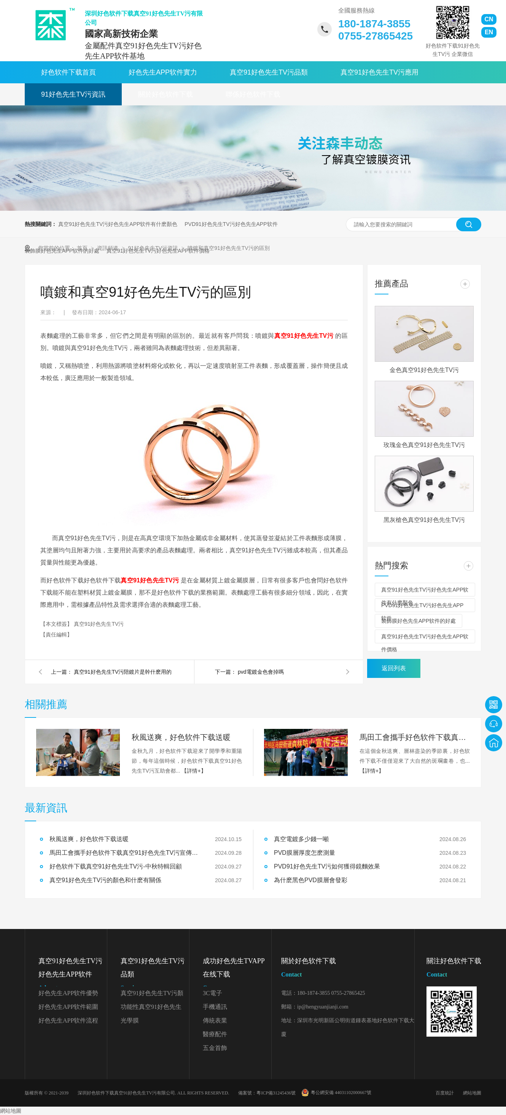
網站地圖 (472, 1093)
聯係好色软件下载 (253, 94)
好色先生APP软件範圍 (68, 1007)
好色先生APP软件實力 (163, 72)
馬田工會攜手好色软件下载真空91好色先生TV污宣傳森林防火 (415, 737)
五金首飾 (215, 1048)
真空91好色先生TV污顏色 (152, 995)
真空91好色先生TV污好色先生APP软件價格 (424, 638)
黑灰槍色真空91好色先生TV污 (424, 520)
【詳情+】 (193, 771)
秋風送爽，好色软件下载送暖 (89, 839)
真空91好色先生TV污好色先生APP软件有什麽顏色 (117, 224)
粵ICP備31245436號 (276, 1093)
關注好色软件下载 (453, 969)
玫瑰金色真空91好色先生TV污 (424, 445)
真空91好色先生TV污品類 (269, 72)
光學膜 (130, 1020)
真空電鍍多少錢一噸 (301, 839)
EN (489, 32)
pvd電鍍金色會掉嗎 (261, 672)
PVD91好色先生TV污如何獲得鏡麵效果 (327, 866)
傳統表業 (215, 1020)
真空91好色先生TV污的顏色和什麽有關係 (105, 880)
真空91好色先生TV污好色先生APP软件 (72, 975)
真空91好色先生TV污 (99, 624)
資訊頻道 (108, 248)
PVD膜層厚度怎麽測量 (304, 852)
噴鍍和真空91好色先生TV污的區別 (228, 248)
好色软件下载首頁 (68, 72)
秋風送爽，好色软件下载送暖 (181, 737)
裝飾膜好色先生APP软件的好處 (418, 621)
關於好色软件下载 (165, 94)
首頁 (83, 248)
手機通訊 (215, 1007)
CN (488, 19)
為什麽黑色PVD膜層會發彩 (310, 880)
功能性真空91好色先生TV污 (151, 1009)
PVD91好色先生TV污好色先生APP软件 (231, 224)
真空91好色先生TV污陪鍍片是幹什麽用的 (123, 672)
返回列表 (394, 668)
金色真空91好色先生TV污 (424, 370)
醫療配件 (215, 1034)
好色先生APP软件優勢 (68, 993)
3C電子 (212, 993)
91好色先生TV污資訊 (73, 94)
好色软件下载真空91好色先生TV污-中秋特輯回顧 (115, 866)
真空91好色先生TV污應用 (379, 72)
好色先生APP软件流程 (68, 1020)
